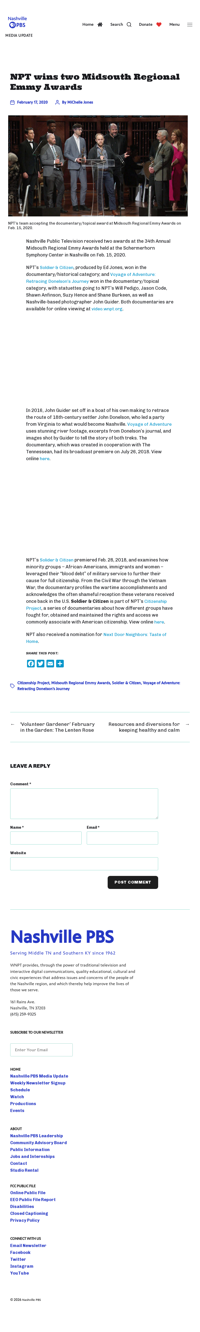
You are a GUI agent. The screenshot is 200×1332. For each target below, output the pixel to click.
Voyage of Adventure (150, 433)
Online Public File (25, 1212)
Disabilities (20, 1226)
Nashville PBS (33, 1319)
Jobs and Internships (29, 1176)
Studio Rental (22, 1190)
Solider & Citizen (57, 569)
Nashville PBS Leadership (32, 1155)
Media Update (16, 40)
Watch (15, 1116)
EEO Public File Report (29, 1219)
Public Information (27, 1169)
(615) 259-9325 (23, 1033)
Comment (20, 803)
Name (17, 847)
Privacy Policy (22, 1240)
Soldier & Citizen (57, 276)
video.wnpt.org (108, 318)
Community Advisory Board (34, 1162)
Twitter (16, 1279)
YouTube (18, 1293)
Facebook (19, 1272)
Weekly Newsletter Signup (33, 1103)
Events (16, 1130)
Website (18, 872)
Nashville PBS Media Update (34, 1096)
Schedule (18, 1109)
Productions (21, 1123)
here (45, 467)
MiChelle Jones (80, 111)
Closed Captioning (26, 1233)
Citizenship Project (33, 691)
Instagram (19, 1286)
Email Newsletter (25, 1265)
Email (93, 847)
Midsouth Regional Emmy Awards (80, 691)
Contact (17, 1183)
